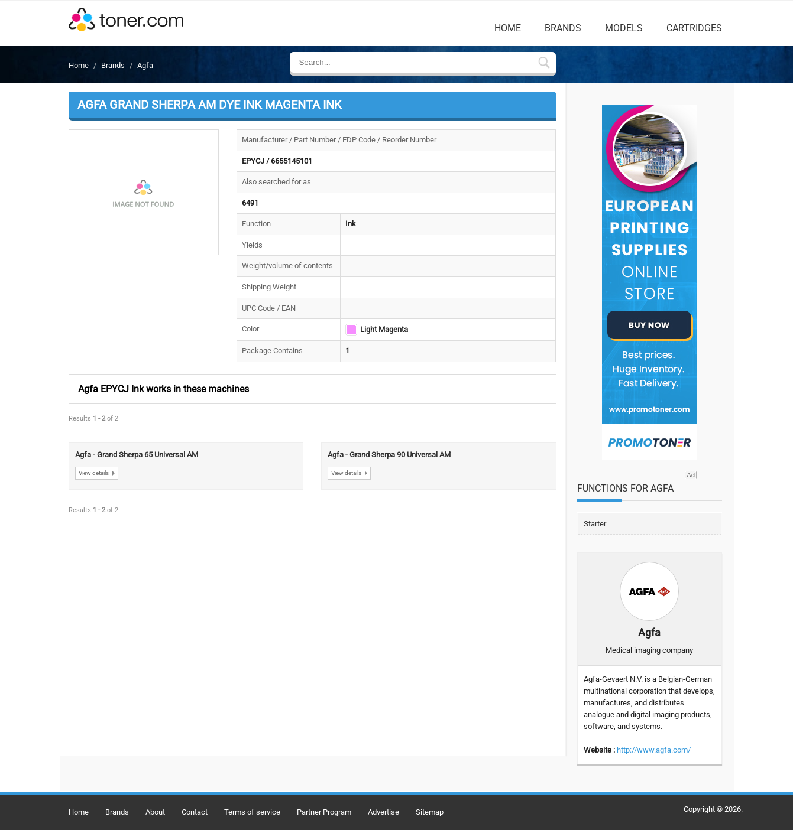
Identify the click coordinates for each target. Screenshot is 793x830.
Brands (563, 28)
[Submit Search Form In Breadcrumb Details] (544, 64)
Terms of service (252, 812)
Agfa (145, 65)
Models (624, 28)
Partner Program (324, 812)
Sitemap (430, 812)
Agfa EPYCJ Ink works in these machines (163, 389)
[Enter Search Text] (413, 62)
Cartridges (694, 28)
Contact (195, 812)
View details (94, 473)
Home (507, 28)
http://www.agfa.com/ (654, 750)
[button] (144, 193)
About (155, 812)
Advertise (383, 812)
